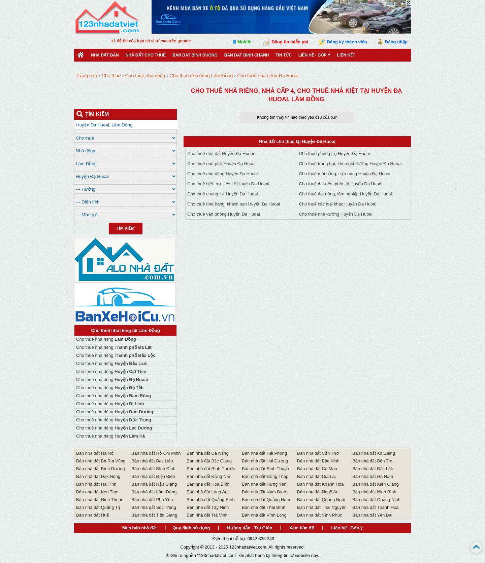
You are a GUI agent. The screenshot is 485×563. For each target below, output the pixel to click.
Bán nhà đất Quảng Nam (266, 499)
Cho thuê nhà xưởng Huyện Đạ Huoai (336, 214)
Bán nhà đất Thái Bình (263, 507)
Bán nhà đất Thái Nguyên (322, 507)
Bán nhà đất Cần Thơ (318, 453)
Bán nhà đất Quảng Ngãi (321, 499)
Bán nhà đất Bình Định (153, 468)
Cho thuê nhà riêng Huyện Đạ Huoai (222, 173)
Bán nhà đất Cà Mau (317, 468)
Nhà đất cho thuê (146, 55)
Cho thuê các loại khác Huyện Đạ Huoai (338, 204)
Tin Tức (284, 55)
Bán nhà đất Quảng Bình (211, 499)
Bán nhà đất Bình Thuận (265, 468)
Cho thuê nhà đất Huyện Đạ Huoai (220, 153)
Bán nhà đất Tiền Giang (154, 515)
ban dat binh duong (195, 55)
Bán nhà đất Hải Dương (265, 460)
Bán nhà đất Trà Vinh (207, 515)
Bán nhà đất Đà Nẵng (208, 453)
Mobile (244, 41)
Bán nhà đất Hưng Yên (264, 484)
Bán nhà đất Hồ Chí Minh (156, 453)
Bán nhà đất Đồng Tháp (265, 476)
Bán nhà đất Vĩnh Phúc (319, 515)
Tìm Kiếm (125, 228)
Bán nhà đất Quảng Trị (98, 507)
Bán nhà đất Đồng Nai (208, 476)
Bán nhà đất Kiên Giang (375, 484)
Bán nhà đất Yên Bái (372, 515)
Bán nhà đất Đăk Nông (98, 476)
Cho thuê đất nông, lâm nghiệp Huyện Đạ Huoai (345, 193)
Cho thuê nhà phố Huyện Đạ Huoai (221, 163)
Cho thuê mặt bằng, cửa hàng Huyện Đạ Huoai (344, 173)
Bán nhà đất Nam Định (264, 491)
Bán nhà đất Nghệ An (317, 491)
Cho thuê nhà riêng (106, 339)
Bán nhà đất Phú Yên (152, 499)
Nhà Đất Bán (105, 55)
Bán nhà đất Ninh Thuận (99, 499)
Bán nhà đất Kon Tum (97, 491)
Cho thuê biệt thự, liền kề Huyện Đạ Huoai (228, 183)
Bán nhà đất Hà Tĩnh (96, 484)
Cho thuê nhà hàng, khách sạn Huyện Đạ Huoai (233, 204)
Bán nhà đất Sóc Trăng (153, 507)
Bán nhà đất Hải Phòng (264, 453)
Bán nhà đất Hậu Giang (154, 484)
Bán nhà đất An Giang (373, 453)
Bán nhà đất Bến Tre (372, 460)
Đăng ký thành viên (347, 41)
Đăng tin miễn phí (289, 41)
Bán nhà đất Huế (92, 515)
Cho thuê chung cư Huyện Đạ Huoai (222, 193)
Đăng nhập (396, 41)
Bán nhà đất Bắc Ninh (318, 460)
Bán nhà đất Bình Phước (211, 468)
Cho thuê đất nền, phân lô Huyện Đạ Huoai (341, 183)
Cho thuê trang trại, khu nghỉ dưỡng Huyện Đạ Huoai (350, 163)
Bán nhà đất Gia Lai (316, 476)
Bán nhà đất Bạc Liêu (152, 460)
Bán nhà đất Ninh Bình (374, 491)
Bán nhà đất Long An (207, 491)
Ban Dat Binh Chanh (246, 55)
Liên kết (346, 55)
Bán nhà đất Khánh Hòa (320, 484)
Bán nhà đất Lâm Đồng (153, 491)
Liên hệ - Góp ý (314, 55)
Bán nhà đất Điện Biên (153, 476)
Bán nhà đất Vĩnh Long (264, 515)
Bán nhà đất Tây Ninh (208, 507)
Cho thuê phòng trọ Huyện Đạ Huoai (334, 153)
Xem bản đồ (301, 527)
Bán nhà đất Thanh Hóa (375, 507)
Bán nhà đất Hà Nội (95, 453)
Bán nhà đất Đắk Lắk (372, 468)
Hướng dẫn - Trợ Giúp (249, 527)
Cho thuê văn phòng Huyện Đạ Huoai (223, 214)
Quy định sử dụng (191, 527)
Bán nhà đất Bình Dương (100, 468)
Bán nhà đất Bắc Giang (209, 460)
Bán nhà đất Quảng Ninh (376, 499)
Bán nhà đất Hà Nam (372, 476)
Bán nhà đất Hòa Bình (208, 484)
